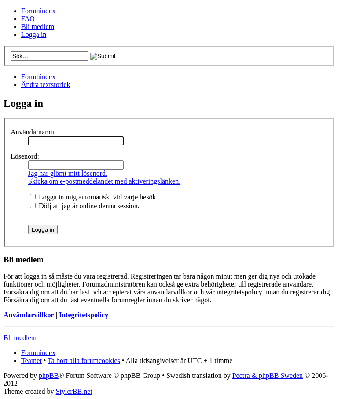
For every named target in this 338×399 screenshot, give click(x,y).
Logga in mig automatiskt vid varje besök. (94, 197)
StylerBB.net (74, 391)
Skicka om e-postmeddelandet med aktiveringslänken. (104, 181)
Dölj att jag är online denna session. (85, 206)
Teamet (31, 360)
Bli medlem (37, 26)
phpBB (49, 375)
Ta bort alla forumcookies (84, 360)
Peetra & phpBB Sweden (267, 375)
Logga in (33, 34)
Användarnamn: (33, 132)
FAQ (28, 18)
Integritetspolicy (83, 315)
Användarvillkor (29, 315)
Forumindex (38, 11)
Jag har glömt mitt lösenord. (67, 173)
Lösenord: (25, 156)
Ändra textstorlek (45, 84)
